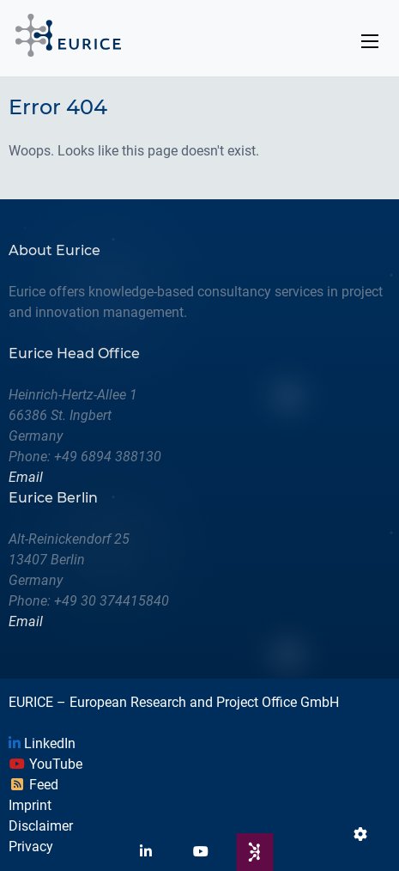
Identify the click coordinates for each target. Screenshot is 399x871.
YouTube (45, 764)
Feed (33, 785)
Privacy (31, 846)
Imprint (30, 805)
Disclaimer (41, 826)
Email (26, 477)
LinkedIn (42, 743)
